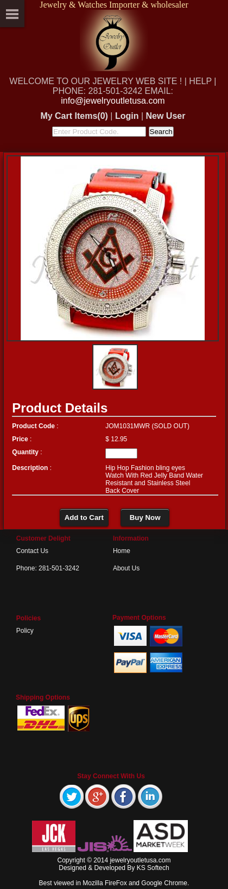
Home (121, 551)
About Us (126, 568)
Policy (25, 630)
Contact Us (32, 551)
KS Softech (153, 868)
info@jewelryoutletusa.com (112, 100)
